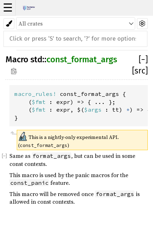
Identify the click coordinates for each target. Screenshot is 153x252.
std (36, 59)
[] (143, 59)
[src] (140, 71)
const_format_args (81, 59)
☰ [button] (8, 7)
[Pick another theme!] (8, 23)
